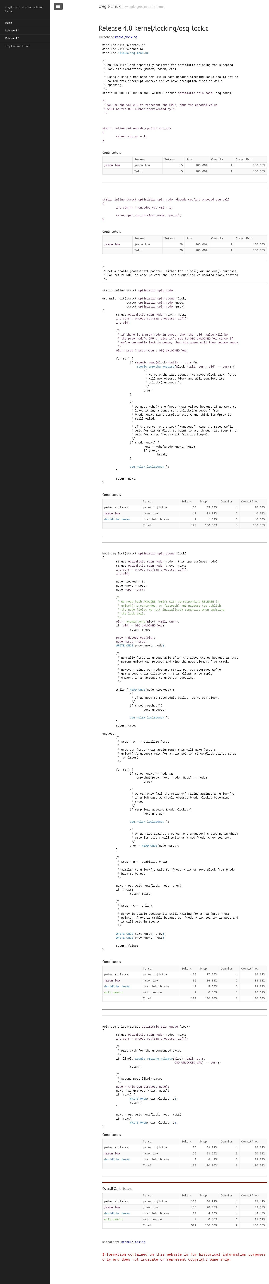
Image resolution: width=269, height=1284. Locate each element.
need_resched (147, 706)
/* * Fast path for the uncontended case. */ (141, 1051)
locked (131, 582)
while (120, 690)
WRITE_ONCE (124, 646)
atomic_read (146, 363)
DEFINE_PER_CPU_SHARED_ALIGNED (139, 93)
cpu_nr (164, 129)
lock (181, 299)
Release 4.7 (12, 38)
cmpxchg (143, 778)
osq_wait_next (113, 299)
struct (171, 93)
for (118, 359)
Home (8, 22)
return (121, 137)
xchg (159, 447)
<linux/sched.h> (131, 49)
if (131, 363)
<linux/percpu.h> (131, 45)
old (125, 323)
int (129, 129)
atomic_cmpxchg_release (154, 1059)
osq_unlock (119, 1027)
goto (147, 710)
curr (126, 319)
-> (147, 351)
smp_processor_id (167, 319)
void (105, 1027)
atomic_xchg (135, 622)
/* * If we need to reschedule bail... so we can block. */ (160, 698)
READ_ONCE (137, 690)
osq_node (222, 93)
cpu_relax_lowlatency (147, 467)
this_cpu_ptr (188, 562)
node (179, 303)
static (107, 93)
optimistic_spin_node (195, 93)
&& (195, 363)
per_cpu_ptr (137, 216)
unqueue (158, 710)
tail (172, 363)
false (146, 894)
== (181, 363)
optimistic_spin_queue (156, 299)
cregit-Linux (110, 6)
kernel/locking (126, 37)
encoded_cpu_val (215, 200)
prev (179, 307)
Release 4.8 (12, 30)
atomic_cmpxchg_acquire (156, 367)
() (183, 319)
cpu (151, 351)
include (110, 45)
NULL (181, 315)
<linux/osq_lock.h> (133, 53)
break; (149, 391)
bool (105, 554)
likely (128, 1059)
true (145, 630)
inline (119, 129)
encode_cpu (141, 129)
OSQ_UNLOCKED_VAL (172, 351)
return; (136, 1067)
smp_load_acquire (150, 810)
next (169, 315)
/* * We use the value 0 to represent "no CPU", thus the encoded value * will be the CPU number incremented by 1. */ (159, 107)
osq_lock (118, 554)
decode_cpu (184, 200)
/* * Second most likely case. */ (132, 1079)
